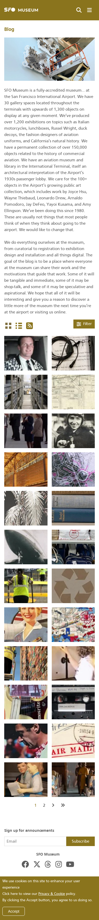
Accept (13, 911)
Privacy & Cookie (51, 893)
